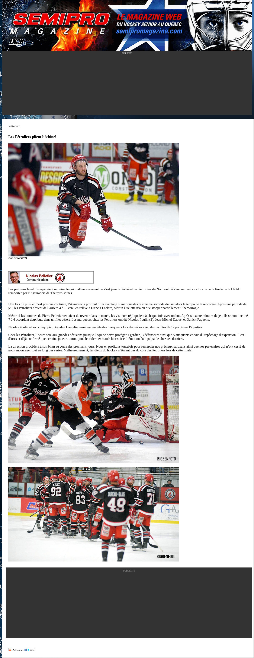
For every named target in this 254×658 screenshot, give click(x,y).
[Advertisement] (127, 85)
